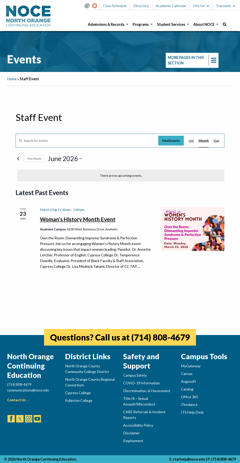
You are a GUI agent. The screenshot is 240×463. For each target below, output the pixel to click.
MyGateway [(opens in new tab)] (191, 366)
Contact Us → (18, 400)
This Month (34, 158)
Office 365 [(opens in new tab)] (189, 397)
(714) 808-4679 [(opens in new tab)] (160, 337)
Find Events (171, 140)
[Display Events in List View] (191, 140)
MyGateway (89, 6)
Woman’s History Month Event (77, 219)
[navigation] (192, 60)
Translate (223, 5)
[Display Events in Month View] (204, 140)
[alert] (120, 175)
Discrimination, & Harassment (146, 390)
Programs (141, 24)
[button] (88, 6)
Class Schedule (115, 5)
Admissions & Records (106, 24)
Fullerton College (79, 400)
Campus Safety (135, 375)
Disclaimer (131, 433)
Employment (133, 440)
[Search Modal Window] (225, 24)
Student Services (171, 24)
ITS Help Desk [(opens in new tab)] (192, 412)
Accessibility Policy (138, 425)
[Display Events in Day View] (216, 140)
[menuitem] (107, 24)
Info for (199, 5)
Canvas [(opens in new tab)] (187, 373)
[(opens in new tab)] (11, 415)
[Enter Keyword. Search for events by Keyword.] (87, 140)
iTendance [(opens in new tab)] (189, 404)
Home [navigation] (12, 79)
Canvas (96, 6)
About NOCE (204, 24)
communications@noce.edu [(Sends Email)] (28, 390)
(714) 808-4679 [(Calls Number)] (19, 384)
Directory (141, 5)
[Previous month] (18, 158)
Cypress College (78, 392)
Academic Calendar (171, 5)
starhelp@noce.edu (189, 459)
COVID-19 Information (141, 383)
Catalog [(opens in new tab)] (187, 389)
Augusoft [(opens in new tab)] (188, 381)
